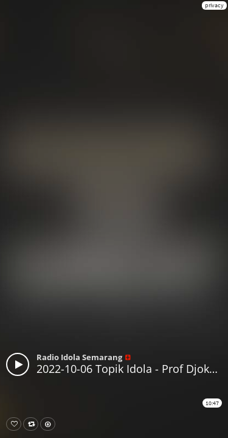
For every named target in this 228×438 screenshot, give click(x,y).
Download (50, 424)
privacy (214, 5)
